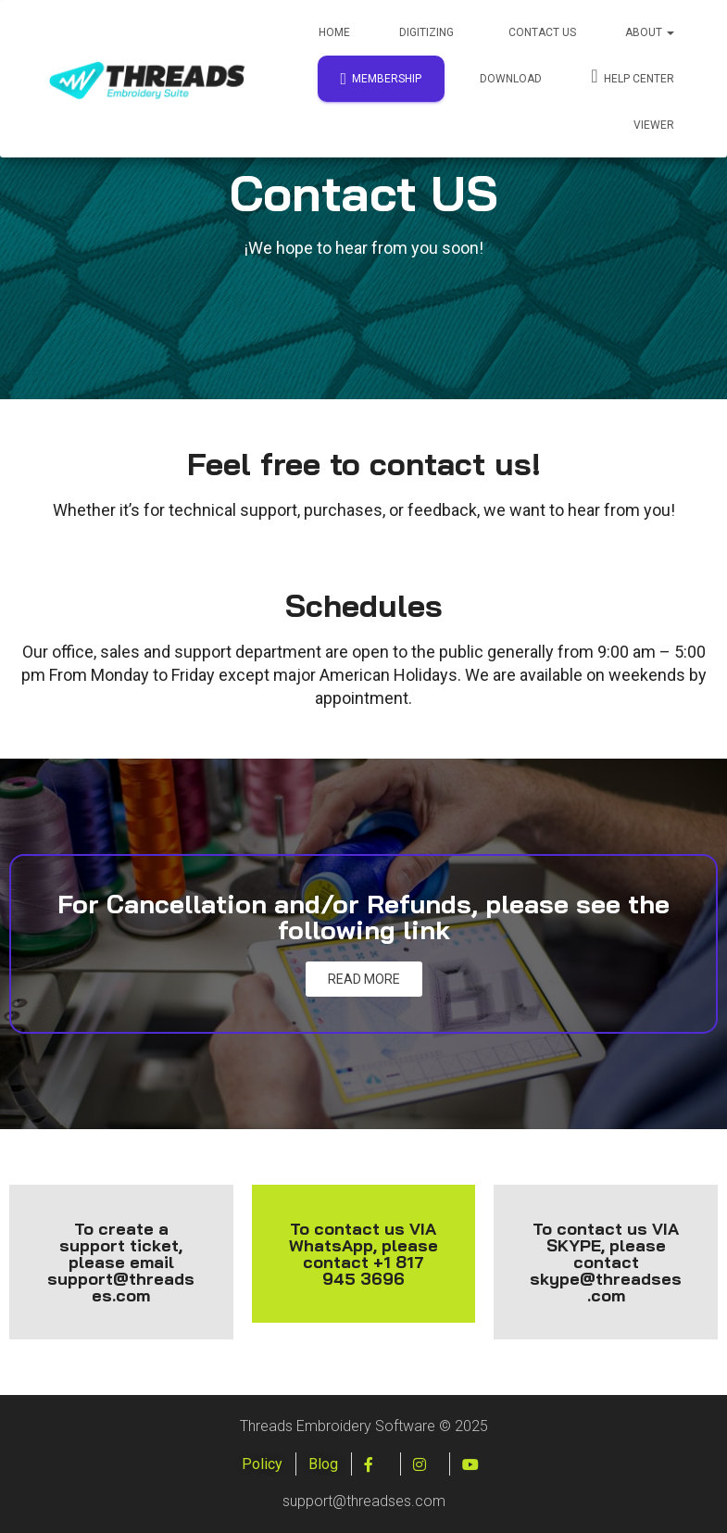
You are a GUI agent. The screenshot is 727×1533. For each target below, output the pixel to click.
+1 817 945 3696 (373, 1270)
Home (334, 32)
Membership (381, 78)
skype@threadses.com (606, 1287)
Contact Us (541, 32)
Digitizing (426, 32)
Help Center (632, 76)
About (649, 32)
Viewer (653, 125)
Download (511, 78)
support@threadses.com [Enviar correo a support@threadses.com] (120, 1287)
